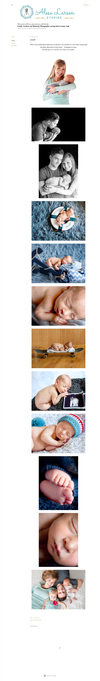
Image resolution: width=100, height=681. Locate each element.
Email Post (36, 617)
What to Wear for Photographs (34, 28)
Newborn (14, 45)
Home (19, 28)
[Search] (86, 5)
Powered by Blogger (50, 676)
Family (13, 43)
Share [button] (13, 36)
